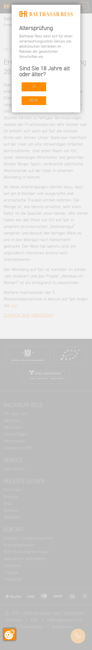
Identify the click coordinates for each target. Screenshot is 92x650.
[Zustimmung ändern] (9, 634)
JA (34, 86)
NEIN (34, 100)
